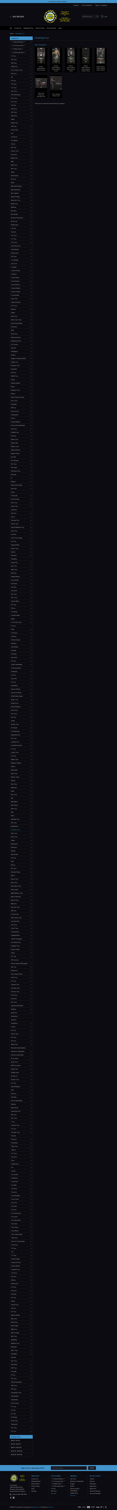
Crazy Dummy (15, 281)
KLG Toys (14, 714)
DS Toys (13, 372)
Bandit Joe (14, 158)
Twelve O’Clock (16, 1262)
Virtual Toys (15, 1304)
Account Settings (95, 1493)
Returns (92, 1481)
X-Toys (13, 1375)
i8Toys (13, 608)
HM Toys (14, 573)
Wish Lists (93, 1488)
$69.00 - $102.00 (16, 1447)
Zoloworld (14, 1424)
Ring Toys (14, 1012)
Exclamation (14, 415)
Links (60, 28)
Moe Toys (14, 833)
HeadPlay (14, 559)
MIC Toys (14, 794)
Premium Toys (15, 988)
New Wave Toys (16, 886)
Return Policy (40, 28)
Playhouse (14, 970)
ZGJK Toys (14, 1420)
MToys (13, 865)
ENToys (13, 407)
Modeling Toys (15, 830)
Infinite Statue (15, 640)
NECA (13, 875)
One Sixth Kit (15, 921)
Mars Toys (14, 773)
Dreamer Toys (15, 365)
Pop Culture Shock (17, 974)
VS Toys (13, 1311)
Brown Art (14, 221)
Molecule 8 (14, 844)
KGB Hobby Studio (17, 696)
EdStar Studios (15, 383)
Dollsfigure (14, 351)
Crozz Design (15, 295)
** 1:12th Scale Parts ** (18, 52)
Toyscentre (14, 1181)
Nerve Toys (14, 879)
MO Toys (14, 823)
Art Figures (14, 140)
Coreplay (14, 267)
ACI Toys (14, 101)
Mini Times (14, 805)
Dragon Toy (14, 362)
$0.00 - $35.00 (15, 1440)
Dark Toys (14, 316)
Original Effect (15, 935)
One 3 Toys (14, 928)
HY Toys (13, 604)
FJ (11, 478)
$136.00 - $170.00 (16, 1454)
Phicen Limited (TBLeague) (19, 963)
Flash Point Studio (16, 485)
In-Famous (14, 633)
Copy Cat (14, 263)
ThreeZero (14, 1143)
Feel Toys (14, 429)
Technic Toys (15, 1125)
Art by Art (14, 137)
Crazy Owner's (15, 284)
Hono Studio (15, 580)
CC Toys (13, 239)
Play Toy (13, 967)
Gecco (13, 517)
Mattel (13, 780)
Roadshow (14, 1016)
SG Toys (13, 1037)
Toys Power (14, 1227)
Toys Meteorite (16, 1220)
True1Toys (14, 1245)
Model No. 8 (14, 826)
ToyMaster (14, 1178)
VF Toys (13, 1297)
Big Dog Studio (15, 189)
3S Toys (13, 80)
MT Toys (14, 868)
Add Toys (14, 109)
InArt (12, 629)
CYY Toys (14, 305)
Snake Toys (14, 1069)
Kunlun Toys (15, 724)
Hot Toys (14, 594)
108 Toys (14, 63)
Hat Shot (14, 555)
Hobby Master (15, 576)
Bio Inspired (14, 193)
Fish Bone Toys (15, 471)
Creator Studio (15, 291)
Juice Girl (14, 678)
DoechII (13, 348)
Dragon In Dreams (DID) (18, 358)
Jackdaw (13, 650)
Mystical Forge (15, 872)
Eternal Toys (15, 411)
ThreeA (13, 1136)
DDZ (12, 330)
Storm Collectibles (16, 1100)
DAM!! (13, 313)
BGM (12, 182)
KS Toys (13, 717)
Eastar (13, 379)
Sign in (97, 5)
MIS (12, 812)
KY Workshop (15, 731)
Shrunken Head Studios (18, 1048)
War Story (14, 1318)
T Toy (13, 1122)
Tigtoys (13, 1150)
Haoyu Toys (14, 548)
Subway (13, 1104)
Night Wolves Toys (17, 893)
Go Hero (13, 534)
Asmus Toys (15, 151)
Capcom (13, 232)
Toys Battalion (15, 1195)
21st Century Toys (17, 70)
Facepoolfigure (15, 422)
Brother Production (17, 218)
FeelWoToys (15, 432)
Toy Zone (14, 1188)
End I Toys (14, 400)
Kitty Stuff (14, 710)
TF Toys (13, 1129)
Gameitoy (14, 509)
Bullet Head (14, 225)
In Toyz (13, 626)
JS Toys (13, 675)
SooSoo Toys (15, 1079)
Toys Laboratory (16, 1213)
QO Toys (14, 1002)
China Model (15, 249)
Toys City (14, 1202)
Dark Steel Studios (16, 323)
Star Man (14, 1097)
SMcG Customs (16, 1065)
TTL (12, 1252)
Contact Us (17, 28)
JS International (16, 668)
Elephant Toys (15, 390)
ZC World (14, 1417)
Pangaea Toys (15, 946)
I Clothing (14, 612)
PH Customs (15, 960)
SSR (12, 1090)
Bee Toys (14, 168)
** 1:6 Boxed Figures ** (18, 42)
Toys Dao (14, 1206)
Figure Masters (15, 450)
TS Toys (13, 1248)
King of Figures (16, 706)
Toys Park (14, 1224)
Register (104, 5)
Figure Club (14, 443)
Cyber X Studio (15, 302)
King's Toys (14, 699)
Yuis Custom (15, 1403)
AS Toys (13, 147)
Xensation (14, 1364)
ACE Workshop (15, 94)
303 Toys (14, 73)
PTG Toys (14, 995)
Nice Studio (14, 889)
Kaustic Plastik (15, 689)
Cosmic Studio (15, 270)
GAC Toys (14, 502)
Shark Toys (14, 1044)
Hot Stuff (14, 590)
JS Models (14, 671)
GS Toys (13, 541)
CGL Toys (14, 242)
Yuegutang (14, 1399)
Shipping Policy (29, 28)
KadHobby (14, 685)
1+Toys (13, 56)
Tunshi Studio (15, 1259)
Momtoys (14, 847)
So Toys (13, 1083)
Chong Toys (15, 253)
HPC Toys (14, 597)
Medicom (14, 787)
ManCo (13, 766)
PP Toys (13, 981)
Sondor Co (14, 1076)
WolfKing (14, 1340)
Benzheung (14, 175)
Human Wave (15, 601)
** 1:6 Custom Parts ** (18, 45)
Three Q (13, 1139)
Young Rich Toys (16, 1392)
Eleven (13, 393)
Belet (12, 172)
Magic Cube (14, 759)
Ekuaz (13, 386)
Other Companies (16, 939)
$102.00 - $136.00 (16, 1451)
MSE (12, 861)
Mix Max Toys (15, 819)
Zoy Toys (14, 1428)
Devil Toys (14, 334)
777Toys (13, 84)
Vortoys (13, 1308)
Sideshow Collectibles (18, 1051)
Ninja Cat (14, 903)
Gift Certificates (87, 5)
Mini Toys (14, 808)
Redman (13, 1009)
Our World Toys (16, 942)
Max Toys (14, 784)
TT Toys (13, 1255)
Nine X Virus (15, 900)
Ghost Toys (14, 524)
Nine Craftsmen (16, 896)
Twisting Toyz (15, 1269)
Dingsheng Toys (16, 341)
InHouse (13, 636)
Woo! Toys (14, 1350)
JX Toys (13, 682)
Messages (93, 1483)
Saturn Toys (15, 1034)
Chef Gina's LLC (16, 246)
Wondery (14, 1347)
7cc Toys (14, 87)
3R (12, 77)
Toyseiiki (13, 1185)
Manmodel (14, 770)
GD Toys (13, 513)
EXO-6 (13, 418)
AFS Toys (14, 112)
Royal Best (14, 1023)
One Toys (14, 925)
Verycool (13, 1290)
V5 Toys (13, 1287)
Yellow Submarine (16, 1382)
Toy (12, 1167)
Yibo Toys (14, 1385)
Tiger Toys (14, 1146)
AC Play (13, 105)
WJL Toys (14, 1336)
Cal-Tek (13, 228)
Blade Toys (14, 203)
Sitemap (33, 1491)
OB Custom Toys (16, 918)
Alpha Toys (14, 123)
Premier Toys (15, 984)
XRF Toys (14, 1368)
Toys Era (13, 1209)
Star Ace (13, 1093)
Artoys (13, 144)
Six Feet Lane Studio (17, 1055)
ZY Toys (13, 1431)
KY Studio (14, 728)
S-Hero (13, 1027)
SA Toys (13, 1030)
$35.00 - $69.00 (16, 1444)
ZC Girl (13, 1410)
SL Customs (14, 1058)
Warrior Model (15, 1315)
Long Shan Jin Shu (16, 745)
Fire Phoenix (15, 460)
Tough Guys (15, 1164)
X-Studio (13, 1371)
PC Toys (13, 956)
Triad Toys (14, 1238)
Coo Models (14, 260)
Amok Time (14, 130)
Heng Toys (14, 562)
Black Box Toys (15, 200)
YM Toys (13, 1389)
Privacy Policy (51, 28)
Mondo (13, 851)
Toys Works (14, 1231)
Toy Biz (13, 1171)
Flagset (13, 481)
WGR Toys (14, 1322)
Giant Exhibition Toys (17, 527)
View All (53, 1493)
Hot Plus (13, 587)
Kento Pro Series (16, 692)
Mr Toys (13, 858)
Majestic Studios (16, 763)
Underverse (14, 1283)
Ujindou (13, 1280)
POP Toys (14, 977)
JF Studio (14, 654)
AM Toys (14, 126)
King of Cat (14, 703)
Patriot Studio (15, 949)
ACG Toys (14, 98)
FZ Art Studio (15, 499)
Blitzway (13, 207)
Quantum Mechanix (17, 1005)
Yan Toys (14, 1378)
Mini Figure (14, 801)
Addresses (93, 1486)
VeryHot (13, 1294)
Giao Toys (14, 531)
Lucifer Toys (15, 752)
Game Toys (14, 506)
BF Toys (13, 179)
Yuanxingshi (14, 1396)
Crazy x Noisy (15, 277)
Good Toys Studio (16, 538)
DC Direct (14, 327)
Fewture (13, 436)
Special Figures (15, 1086)
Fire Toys (14, 464)
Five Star (13, 474)
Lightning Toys (15, 735)
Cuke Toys (14, 298)
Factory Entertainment (18, 425)
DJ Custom (14, 344)
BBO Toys (14, 165)
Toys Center (15, 1199)
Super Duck (14, 1107)
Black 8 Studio (15, 196)
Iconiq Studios (15, 615)
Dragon (13, 355)
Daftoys (13, 309)
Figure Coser (15, 446)
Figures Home (15, 453)
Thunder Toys (15, 1132)
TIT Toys (14, 1153)
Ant (12, 133)
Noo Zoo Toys (15, 907)
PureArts (14, 998)
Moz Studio (14, 854)
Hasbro (13, 552)
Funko (13, 492)
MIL (12, 798)
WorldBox (14, 1354)
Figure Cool (14, 439)
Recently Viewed (95, 1491)
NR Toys (13, 910)
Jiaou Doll (14, 657)
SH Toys (13, 1041)
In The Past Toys (16, 622)
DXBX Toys (14, 376)
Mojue (13, 840)
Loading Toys (15, 742)
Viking (13, 1301)
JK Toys (13, 661)
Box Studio (14, 214)
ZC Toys (13, 1413)
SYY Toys (14, 1118)
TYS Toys (14, 1273)
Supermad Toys (16, 1111)
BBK (12, 161)
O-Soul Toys (15, 914)
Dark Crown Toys (16, 320)
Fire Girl (13, 457)
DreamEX (14, 369)
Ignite (13, 619)
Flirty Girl (14, 488)
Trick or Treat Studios (18, 1241)
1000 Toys (14, 66)
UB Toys (13, 1276)
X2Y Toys (14, 1361)
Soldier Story (15, 1072)
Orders (92, 1479)
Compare (76, 5)
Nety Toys (14, 882)
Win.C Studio (15, 1333)
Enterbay (14, 404)
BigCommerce (35, 1507)
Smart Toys (14, 1062)
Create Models (15, 288)
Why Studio (14, 1326)
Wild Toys (14, 1329)
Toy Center (14, 1174)
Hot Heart (14, 583)
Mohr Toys (14, 837)
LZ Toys (13, 756)
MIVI (12, 816)
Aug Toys (14, 154)
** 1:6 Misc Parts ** (17, 49)
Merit (12, 791)
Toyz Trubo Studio (16, 1234)
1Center (50, 1507)
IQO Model (14, 647)
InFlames (14, 643)
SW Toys (14, 1114)
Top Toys (14, 1157)
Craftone (14, 274)
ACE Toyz (14, 91)
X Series (13, 1357)
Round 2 (13, 1020)
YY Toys (13, 1406)
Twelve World (15, 1266)
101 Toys (14, 59)
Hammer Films (15, 545)
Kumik (13, 721)
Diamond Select (16, 337)
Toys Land (14, 1216)
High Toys (14, 569)
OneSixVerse (15, 932)
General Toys (15, 520)
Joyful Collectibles (16, 664)
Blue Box (13, 211)
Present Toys (15, 991)
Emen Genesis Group (17, 397)
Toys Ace (14, 1192)
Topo (12, 1160)
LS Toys (13, 749)
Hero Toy (14, 566)
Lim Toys (13, 738)
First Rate (14, 467)
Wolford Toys (15, 1343)
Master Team (15, 777)
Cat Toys (14, 235)
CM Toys (14, 256)
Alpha (13, 119)
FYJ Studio (14, 495)
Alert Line (14, 116)
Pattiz (13, 953)
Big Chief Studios (16, 186)
